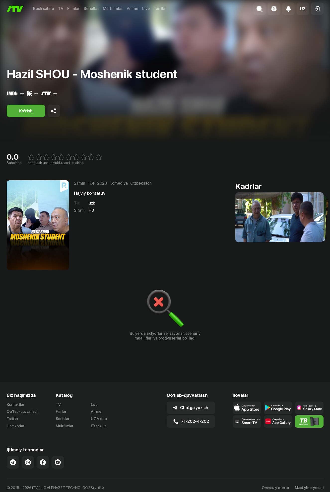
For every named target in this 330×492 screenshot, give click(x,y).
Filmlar (73, 8)
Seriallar (91, 8)
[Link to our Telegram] (13, 462)
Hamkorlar (15, 426)
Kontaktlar (15, 404)
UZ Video (99, 419)
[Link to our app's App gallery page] (278, 421)
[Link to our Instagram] (28, 462)
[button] (303, 8)
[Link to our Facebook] (43, 462)
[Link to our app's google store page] (278, 408)
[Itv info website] (309, 421)
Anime (132, 8)
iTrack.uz (98, 426)
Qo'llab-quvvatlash (22, 411)
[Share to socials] (54, 111)
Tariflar (160, 8)
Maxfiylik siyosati (309, 488)
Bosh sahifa (43, 8)
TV (60, 8)
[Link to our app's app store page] (247, 408)
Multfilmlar (113, 8)
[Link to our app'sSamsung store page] (309, 408)
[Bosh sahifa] (15, 9)
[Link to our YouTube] (58, 462)
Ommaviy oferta (275, 488)
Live (146, 8)
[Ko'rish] (26, 111)
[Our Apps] (247, 421)
